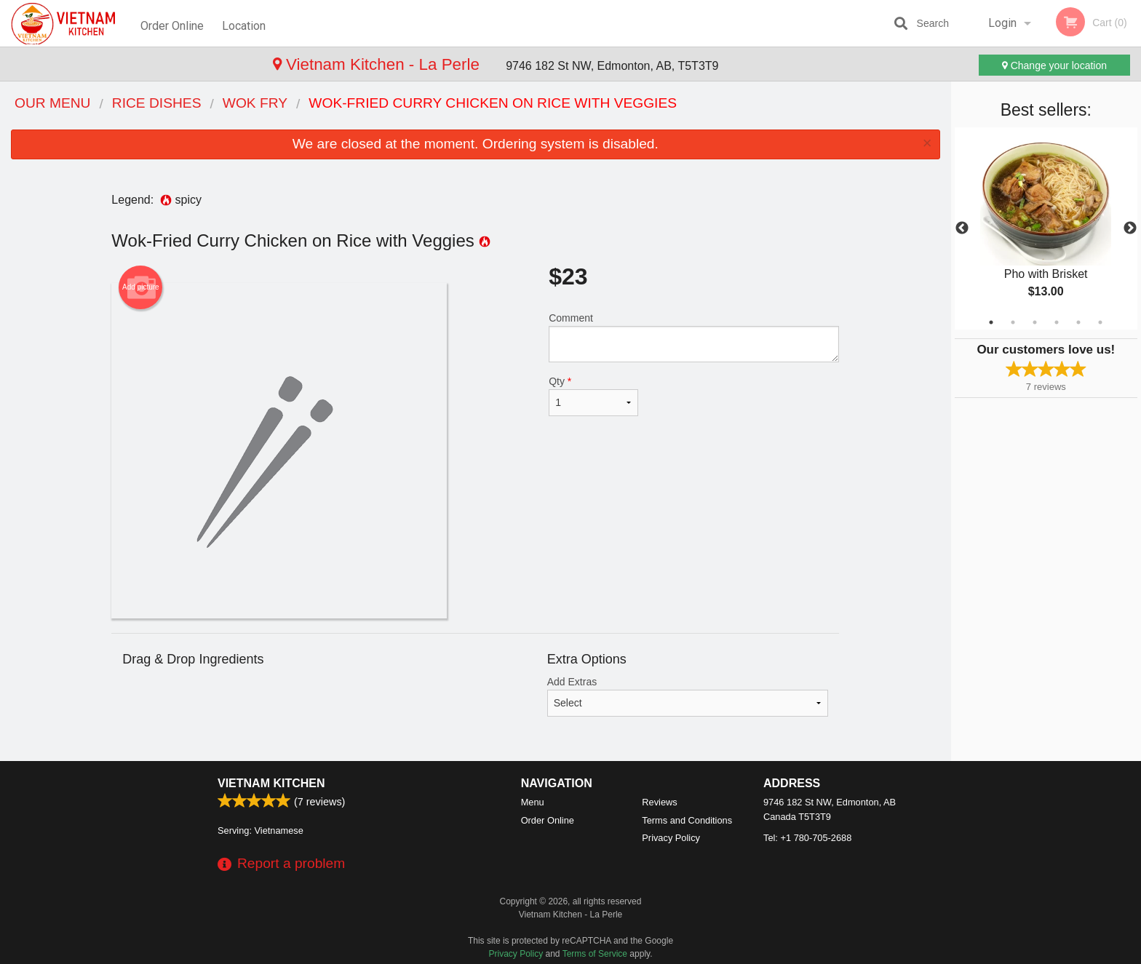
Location (247, 23)
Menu (532, 802)
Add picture (140, 287)
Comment (694, 337)
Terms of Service (594, 954)
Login (1002, 23)
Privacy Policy (671, 837)
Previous (962, 228)
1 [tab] (991, 322)
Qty (593, 395)
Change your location (1054, 65)
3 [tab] (1034, 322)
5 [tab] (1078, 322)
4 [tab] (1056, 322)
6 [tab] (1100, 322)
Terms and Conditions (687, 820)
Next (1130, 228)
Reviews (659, 802)
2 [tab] (1013, 322)
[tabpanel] (1046, 228)
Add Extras (688, 696)
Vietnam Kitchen (271, 783)
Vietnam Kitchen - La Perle (123, 64)
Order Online (172, 23)
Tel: (807, 837)
